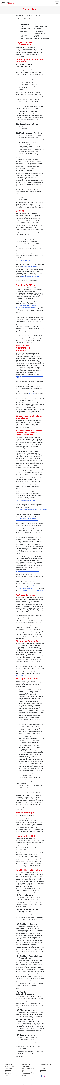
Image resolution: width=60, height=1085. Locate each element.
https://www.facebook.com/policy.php (25, 500)
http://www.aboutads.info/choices (24, 588)
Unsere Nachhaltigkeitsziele (29, 1072)
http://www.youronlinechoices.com (30, 276)
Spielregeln (8, 1073)
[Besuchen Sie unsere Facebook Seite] (41, 1076)
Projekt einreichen (9, 1068)
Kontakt (24, 1075)
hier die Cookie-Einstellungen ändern (31, 266)
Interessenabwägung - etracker (32, 413)
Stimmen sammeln (10, 1072)
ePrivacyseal (32, 393)
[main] (30, 533)
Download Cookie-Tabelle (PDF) (24, 261)
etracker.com (37, 355)
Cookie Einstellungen (45, 1072)
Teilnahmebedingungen (28, 1073)
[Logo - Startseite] (8, 3)
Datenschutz (43, 1070)
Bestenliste (8, 1070)
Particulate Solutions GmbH (39, 1084)
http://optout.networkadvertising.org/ (25, 585)
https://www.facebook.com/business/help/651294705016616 (31, 509)
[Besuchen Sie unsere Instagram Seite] (45, 1076)
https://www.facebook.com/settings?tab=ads (27, 571)
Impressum (43, 1068)
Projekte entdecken (10, 1066)
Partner (42, 1066)
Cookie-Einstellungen (21, 675)
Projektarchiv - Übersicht (11, 1075)
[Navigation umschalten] (57, 2)
